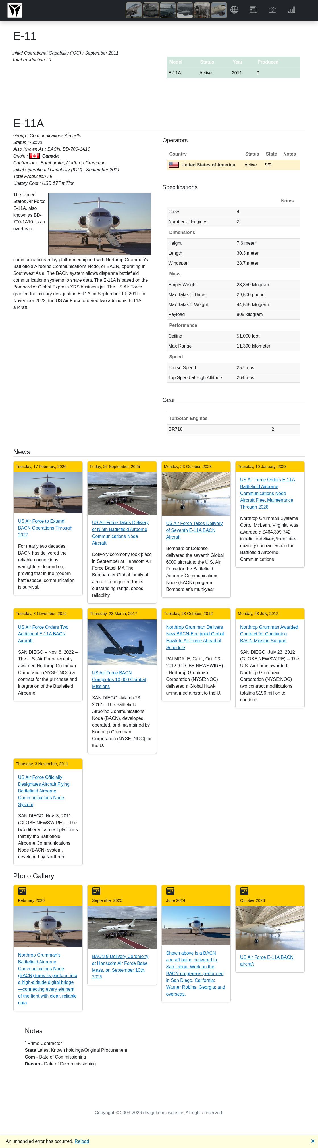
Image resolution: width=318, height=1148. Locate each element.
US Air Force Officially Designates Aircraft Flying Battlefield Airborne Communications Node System (44, 791)
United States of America (202, 164)
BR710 (176, 429)
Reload (82, 1141)
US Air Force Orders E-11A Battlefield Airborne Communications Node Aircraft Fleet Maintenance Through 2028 (267, 493)
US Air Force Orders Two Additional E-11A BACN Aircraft (43, 634)
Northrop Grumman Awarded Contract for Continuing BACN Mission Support (269, 634)
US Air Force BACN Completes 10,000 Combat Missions (119, 679)
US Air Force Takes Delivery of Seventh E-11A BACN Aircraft (194, 530)
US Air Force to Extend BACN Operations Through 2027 (45, 528)
